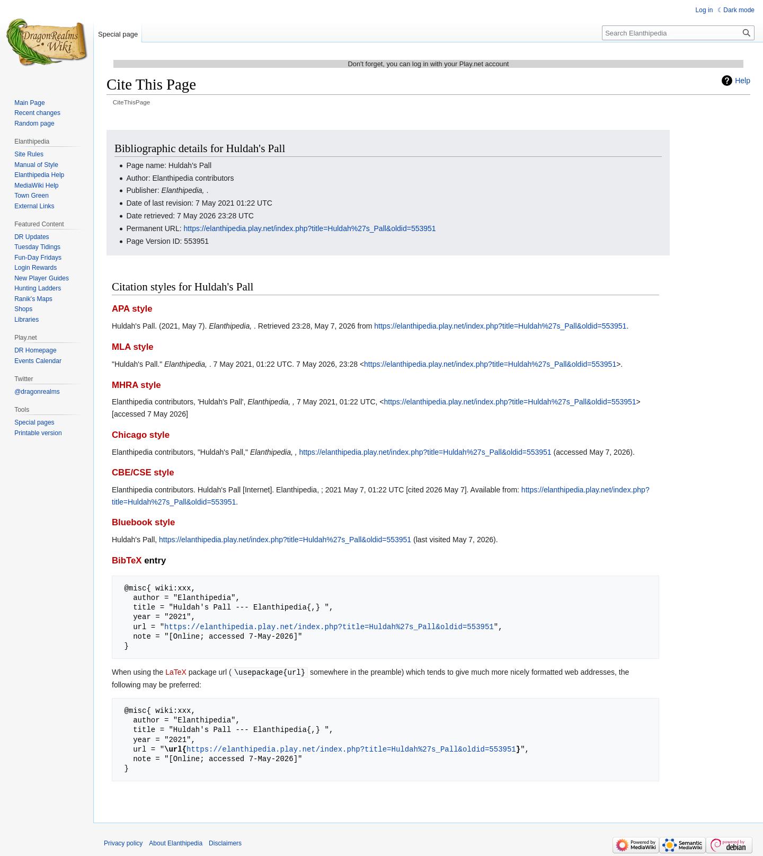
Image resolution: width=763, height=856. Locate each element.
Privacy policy (123, 842)
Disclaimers (225, 842)
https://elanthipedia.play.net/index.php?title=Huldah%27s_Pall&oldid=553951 (310, 228)
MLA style (133, 347)
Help (742, 80)
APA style (132, 309)
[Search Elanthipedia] (678, 32)
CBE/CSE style (143, 472)
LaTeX (176, 672)
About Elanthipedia (175, 842)
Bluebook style (143, 522)
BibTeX (127, 560)
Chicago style (141, 435)
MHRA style (136, 385)
